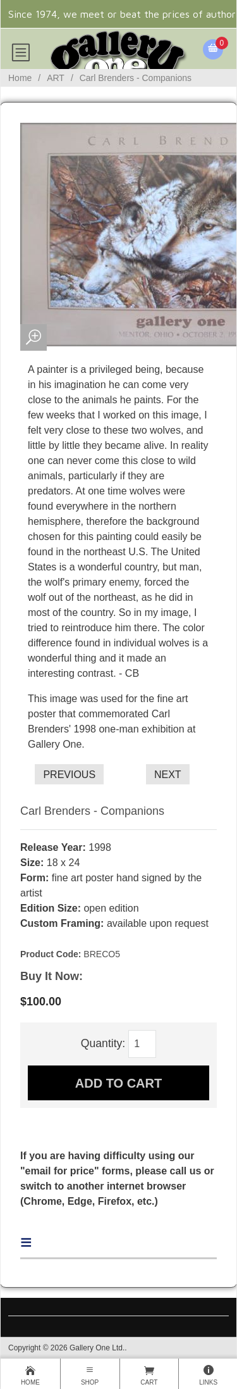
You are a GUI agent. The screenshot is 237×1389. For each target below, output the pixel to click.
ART (55, 78)
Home (20, 78)
